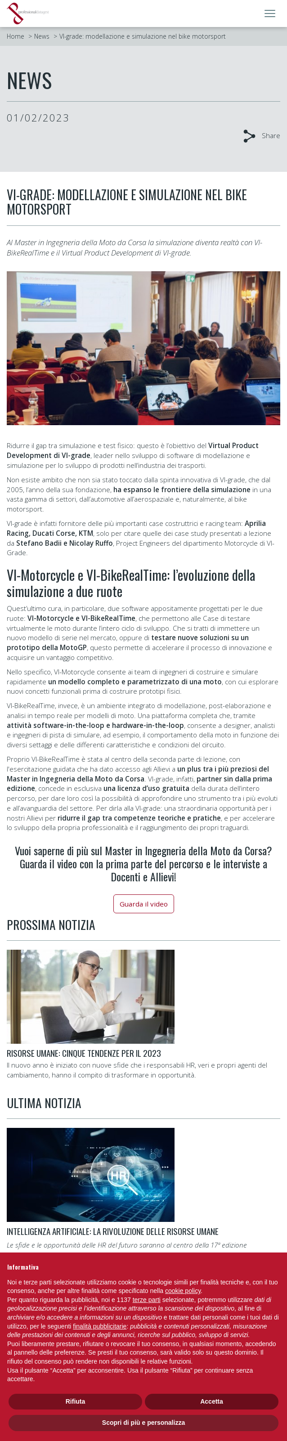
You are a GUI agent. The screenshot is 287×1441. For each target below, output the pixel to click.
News (41, 36)
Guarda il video (144, 903)
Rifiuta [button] (75, 1401)
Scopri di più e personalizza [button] (143, 1422)
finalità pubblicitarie (99, 1326)
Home (15, 36)
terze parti (147, 1299)
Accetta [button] (211, 1401)
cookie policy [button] (183, 1290)
